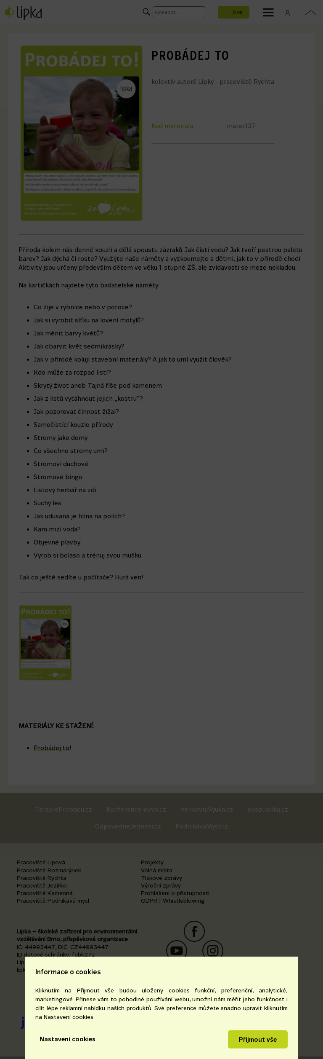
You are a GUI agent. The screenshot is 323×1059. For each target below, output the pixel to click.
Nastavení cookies (67, 1039)
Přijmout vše (258, 1039)
